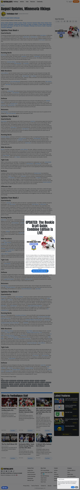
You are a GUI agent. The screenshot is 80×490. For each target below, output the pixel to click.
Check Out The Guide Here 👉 (40, 271)
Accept (72, 487)
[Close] (78, 479)
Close (76, 487)
